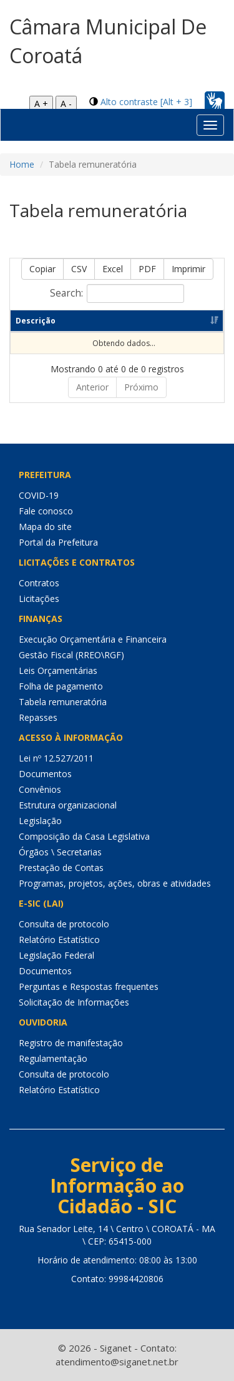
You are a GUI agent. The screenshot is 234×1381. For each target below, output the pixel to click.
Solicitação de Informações (74, 1002)
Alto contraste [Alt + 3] (146, 102)
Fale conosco (46, 511)
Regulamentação (53, 1058)
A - (66, 104)
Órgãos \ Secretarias (60, 852)
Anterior (92, 387)
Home (21, 164)
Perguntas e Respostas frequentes (88, 986)
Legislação (40, 821)
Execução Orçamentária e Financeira (93, 639)
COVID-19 (39, 495)
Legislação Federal (56, 955)
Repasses (38, 717)
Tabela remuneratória (63, 702)
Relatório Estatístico (59, 939)
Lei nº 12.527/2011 (56, 758)
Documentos (45, 774)
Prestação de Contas (61, 868)
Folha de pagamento (61, 686)
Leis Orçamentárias (58, 670)
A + (41, 104)
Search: (117, 293)
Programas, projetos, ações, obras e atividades (115, 883)
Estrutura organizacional (68, 805)
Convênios (40, 789)
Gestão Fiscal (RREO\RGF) (71, 655)
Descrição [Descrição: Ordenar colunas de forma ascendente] (36, 320)
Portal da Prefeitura (58, 542)
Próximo (141, 387)
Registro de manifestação (71, 1043)
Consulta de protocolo (64, 924)
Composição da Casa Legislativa (84, 836)
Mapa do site (45, 527)
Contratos (39, 583)
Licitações (39, 598)
